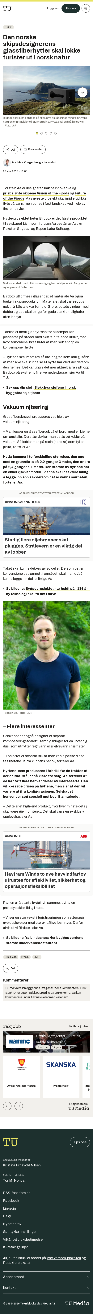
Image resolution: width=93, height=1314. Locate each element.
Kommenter (33, 149)
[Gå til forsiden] (7, 8)
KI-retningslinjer (15, 1247)
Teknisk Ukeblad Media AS (37, 1303)
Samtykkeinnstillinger (20, 1232)
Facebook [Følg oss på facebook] (11, 1201)
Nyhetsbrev (12, 1224)
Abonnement (46, 1277)
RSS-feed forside (16, 1193)
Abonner (71, 8)
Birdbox (11, 957)
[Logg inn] (52, 8)
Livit (37, 957)
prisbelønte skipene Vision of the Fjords (36, 193)
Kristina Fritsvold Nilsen (22, 1165)
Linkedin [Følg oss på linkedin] (9, 1208)
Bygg (8, 27)
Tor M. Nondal (14, 1180)
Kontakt (46, 1288)
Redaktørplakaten (17, 1263)
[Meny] (86, 8)
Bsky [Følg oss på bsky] (7, 1216)
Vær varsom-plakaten (64, 1258)
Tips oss (80, 1142)
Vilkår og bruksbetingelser (23, 1239)
